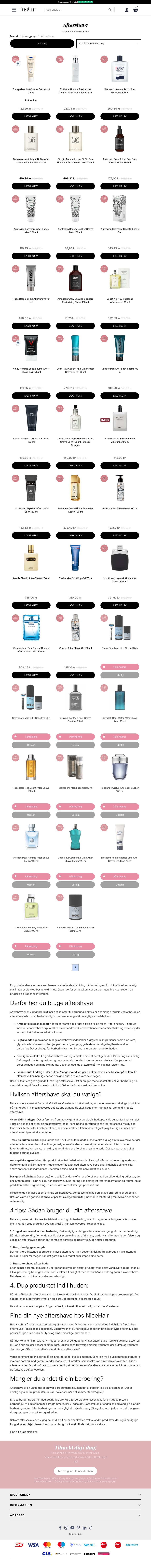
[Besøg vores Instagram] (66, 1528)
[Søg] (79, 9)
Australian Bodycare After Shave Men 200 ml (31, 231)
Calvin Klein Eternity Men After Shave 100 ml (31, 929)
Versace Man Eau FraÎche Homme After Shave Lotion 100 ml (31, 650)
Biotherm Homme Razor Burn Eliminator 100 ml (119, 91)
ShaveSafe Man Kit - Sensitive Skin (31, 717)
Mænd (14, 36)
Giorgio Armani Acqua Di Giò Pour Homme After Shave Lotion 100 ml (75, 161)
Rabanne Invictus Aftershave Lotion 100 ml (120, 789)
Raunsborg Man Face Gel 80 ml (75, 787)
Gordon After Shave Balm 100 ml (119, 508)
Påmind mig (120, 666)
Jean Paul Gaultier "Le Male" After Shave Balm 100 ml (75, 370)
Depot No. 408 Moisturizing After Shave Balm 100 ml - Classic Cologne (75, 441)
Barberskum (92, 1403)
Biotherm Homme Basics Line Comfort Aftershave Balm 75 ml (75, 91)
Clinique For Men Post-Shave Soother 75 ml (75, 719)
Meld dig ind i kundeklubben (75, 1471)
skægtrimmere (55, 1403)
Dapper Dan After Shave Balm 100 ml (119, 370)
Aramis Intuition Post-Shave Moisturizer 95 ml (120, 440)
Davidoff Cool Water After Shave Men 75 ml (119, 719)
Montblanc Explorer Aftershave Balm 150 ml (31, 510)
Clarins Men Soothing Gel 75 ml (75, 578)
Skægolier (97, 1408)
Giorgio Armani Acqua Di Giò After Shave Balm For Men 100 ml (31, 161)
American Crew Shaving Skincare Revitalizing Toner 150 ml (75, 300)
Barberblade (78, 1399)
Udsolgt (120, 675)
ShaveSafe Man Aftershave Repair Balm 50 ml (75, 929)
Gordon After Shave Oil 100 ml (75, 648)
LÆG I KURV (31, 116)
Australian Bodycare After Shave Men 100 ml (75, 231)
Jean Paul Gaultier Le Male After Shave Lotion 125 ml (75, 859)
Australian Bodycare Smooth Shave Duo (120, 231)
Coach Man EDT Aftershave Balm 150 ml (31, 440)
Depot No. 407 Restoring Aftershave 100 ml (120, 300)
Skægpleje (29, 36)
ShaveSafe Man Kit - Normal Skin (120, 648)
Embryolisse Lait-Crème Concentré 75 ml (31, 91)
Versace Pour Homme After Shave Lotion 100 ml (31, 859)
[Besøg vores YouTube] (72, 1528)
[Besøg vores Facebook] (60, 1528)
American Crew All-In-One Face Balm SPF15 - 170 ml (120, 161)
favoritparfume (19, 1148)
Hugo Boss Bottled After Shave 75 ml (31, 300)
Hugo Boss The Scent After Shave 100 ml (31, 789)
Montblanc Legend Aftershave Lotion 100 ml (119, 580)
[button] (109, 44)
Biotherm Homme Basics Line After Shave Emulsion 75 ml (119, 859)
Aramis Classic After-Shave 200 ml (31, 578)
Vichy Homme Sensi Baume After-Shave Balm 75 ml (31, 370)
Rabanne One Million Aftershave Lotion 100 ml (75, 510)
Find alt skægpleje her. (24, 1431)
